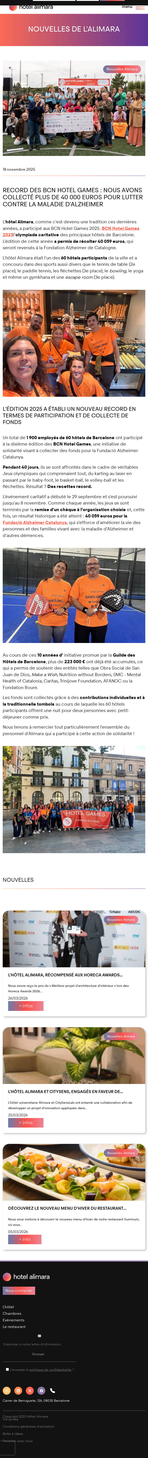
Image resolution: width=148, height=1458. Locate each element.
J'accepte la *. (42, 1370)
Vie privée (10, 1419)
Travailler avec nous (18, 1441)
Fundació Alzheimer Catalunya (35, 522)
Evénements (13, 1320)
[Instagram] (8, 1391)
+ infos (26, 1005)
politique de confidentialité (50, 1370)
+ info (25, 1239)
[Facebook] (43, 1391)
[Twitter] (31, 1391)
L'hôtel (8, 1307)
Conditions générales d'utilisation (28, 1426)
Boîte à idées (13, 1434)
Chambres (12, 1313)
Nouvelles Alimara (122, 69)
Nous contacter (18, 1290)
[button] (54, 1391)
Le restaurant (14, 1327)
